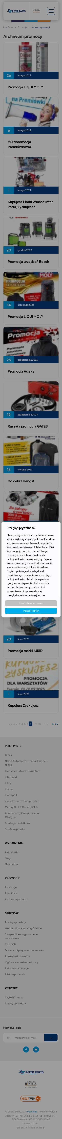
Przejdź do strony (31, 611)
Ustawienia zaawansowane (31, 603)
